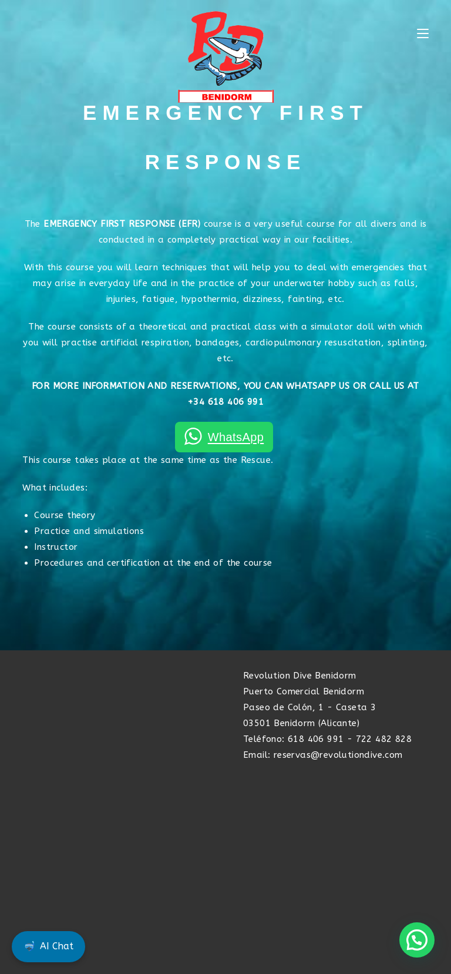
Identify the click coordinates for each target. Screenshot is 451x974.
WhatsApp (236, 437)
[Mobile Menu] (423, 34)
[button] (417, 940)
